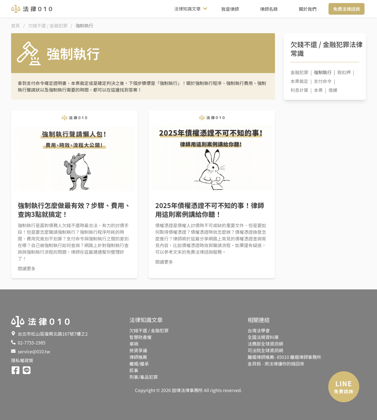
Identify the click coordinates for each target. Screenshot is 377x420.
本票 (320, 90)
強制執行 (324, 72)
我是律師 (230, 9)
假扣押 (345, 72)
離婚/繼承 (139, 363)
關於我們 (308, 9)
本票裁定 (301, 81)
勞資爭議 (138, 350)
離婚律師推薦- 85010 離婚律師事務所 (284, 357)
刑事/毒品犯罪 (143, 377)
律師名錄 (269, 9)
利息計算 (301, 90)
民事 (133, 370)
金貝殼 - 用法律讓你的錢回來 (276, 363)
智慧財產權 (140, 337)
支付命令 (324, 81)
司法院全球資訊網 (265, 350)
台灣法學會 (259, 330)
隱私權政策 (22, 360)
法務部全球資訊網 (265, 343)
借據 (332, 90)
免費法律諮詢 (346, 9)
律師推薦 (138, 357)
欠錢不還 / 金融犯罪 (149, 330)
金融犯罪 (301, 72)
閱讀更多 (26, 268)
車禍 (133, 343)
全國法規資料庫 (263, 337)
